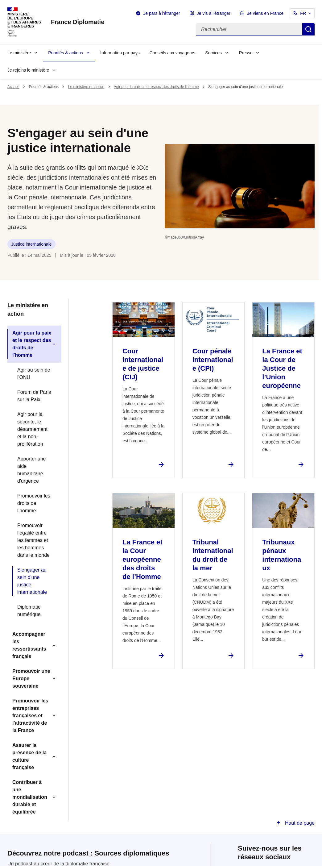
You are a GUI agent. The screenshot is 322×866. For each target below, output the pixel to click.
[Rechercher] (249, 29)
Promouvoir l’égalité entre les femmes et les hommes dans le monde (33, 540)
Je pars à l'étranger (161, 13)
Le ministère (19, 52)
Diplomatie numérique (29, 610)
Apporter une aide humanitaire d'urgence (31, 470)
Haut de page (299, 823)
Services (213, 52)
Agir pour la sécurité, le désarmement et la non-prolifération (32, 429)
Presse (246, 52)
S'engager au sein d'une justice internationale (32, 581)
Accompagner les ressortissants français (29, 645)
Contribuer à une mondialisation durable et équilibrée (29, 797)
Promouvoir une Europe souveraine (31, 678)
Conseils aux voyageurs (173, 52)
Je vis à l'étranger (213, 13)
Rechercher (308, 29)
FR (303, 13)
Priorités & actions (65, 52)
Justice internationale (31, 244)
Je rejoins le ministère (28, 70)
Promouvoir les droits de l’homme (33, 503)
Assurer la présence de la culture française (29, 756)
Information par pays (120, 52)
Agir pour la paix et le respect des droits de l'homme (156, 87)
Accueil (13, 87)
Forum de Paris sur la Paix (34, 395)
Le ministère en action (86, 87)
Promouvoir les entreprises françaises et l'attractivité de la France (30, 715)
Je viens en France (265, 13)
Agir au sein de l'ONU (33, 373)
